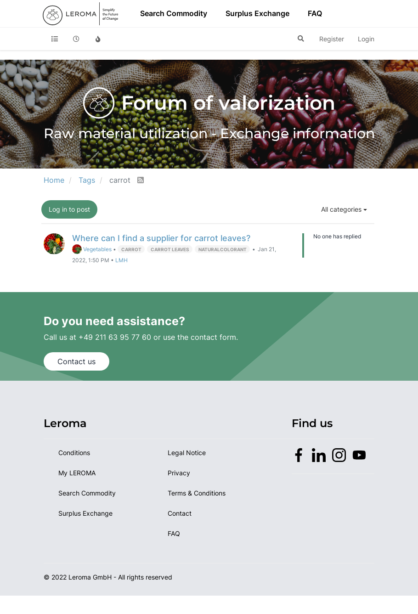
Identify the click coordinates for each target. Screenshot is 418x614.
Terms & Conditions (197, 493)
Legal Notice (187, 452)
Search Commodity (173, 13)
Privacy (179, 473)
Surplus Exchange (257, 13)
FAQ (315, 13)
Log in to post (69, 209)
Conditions (74, 452)
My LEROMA (77, 473)
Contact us (76, 361)
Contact (180, 513)
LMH (121, 260)
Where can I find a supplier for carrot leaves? (161, 238)
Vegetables (92, 249)
